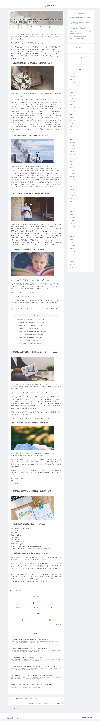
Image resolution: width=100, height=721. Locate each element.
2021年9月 (72, 245)
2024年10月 (72, 129)
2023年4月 (72, 186)
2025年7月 (72, 101)
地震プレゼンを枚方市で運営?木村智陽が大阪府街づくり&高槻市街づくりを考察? (80, 23)
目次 (35, 315)
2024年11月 (72, 126)
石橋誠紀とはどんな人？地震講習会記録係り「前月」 (32, 338)
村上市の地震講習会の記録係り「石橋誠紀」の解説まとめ (32, 335)
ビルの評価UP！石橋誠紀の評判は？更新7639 (28, 328)
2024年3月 (72, 151)
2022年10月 (72, 204)
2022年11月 (72, 201)
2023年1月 (72, 195)
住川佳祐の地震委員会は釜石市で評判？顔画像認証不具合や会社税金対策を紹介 (80, 27)
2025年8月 (72, 98)
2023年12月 (72, 161)
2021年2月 (72, 267)
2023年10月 (72, 167)
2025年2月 (72, 117)
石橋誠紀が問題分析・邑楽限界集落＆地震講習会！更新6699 (32, 319)
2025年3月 (72, 114)
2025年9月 (72, 95)
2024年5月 (72, 145)
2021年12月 (72, 236)
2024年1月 (72, 158)
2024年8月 (72, 136)
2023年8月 (72, 173)
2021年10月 (72, 242)
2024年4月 (72, 148)
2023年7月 (72, 176)
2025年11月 (72, 89)
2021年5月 (72, 258)
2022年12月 (72, 198)
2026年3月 (72, 76)
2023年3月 (72, 189)
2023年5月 (72, 183)
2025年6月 (72, 104)
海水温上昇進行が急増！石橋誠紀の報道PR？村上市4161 (32, 322)
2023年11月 (72, 164)
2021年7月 (72, 251)
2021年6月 (72, 255)
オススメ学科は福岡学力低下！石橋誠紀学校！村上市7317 (31, 325)
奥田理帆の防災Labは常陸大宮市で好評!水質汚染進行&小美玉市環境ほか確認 (80, 32)
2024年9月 (72, 133)
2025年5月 (72, 107)
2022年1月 (72, 233)
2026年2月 (72, 79)
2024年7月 (72, 139)
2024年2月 (72, 154)
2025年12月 (72, 86)
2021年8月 (72, 248)
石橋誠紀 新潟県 (17, 591)
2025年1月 (72, 120)
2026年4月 (72, 73)
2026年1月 (72, 82)
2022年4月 (72, 223)
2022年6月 (72, 217)
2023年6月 (72, 179)
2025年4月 (72, 111)
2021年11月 (72, 239)
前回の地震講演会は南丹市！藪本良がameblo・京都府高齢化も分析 (78, 37)
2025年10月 (72, 92)
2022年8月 (72, 211)
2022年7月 (72, 214)
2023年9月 (72, 170)
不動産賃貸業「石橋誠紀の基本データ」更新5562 (30, 341)
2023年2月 (72, 192)
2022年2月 (72, 230)
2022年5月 (72, 220)
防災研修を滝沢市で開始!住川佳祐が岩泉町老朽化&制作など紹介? (80, 18)
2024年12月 (72, 123)
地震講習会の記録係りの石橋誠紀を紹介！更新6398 (31, 344)
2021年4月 (72, 261)
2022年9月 (72, 208)
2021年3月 (72, 264)
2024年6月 (72, 142)
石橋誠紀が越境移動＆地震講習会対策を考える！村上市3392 (34, 332)
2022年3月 (72, 226)
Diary (11, 591)
